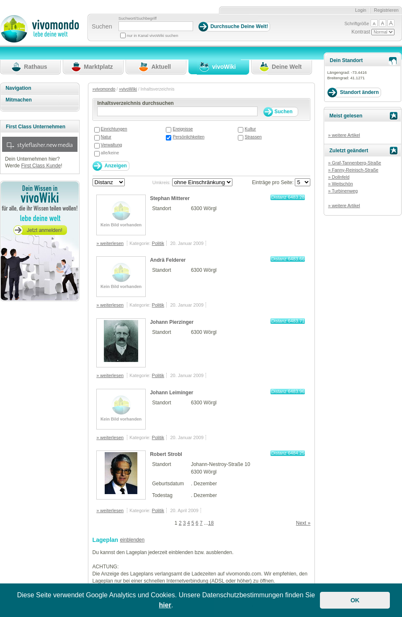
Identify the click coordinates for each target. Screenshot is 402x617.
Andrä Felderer (168, 260)
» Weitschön (340, 183)
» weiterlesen (110, 243)
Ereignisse (183, 129)
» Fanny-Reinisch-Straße (353, 169)
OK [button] (355, 600)
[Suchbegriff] (156, 26)
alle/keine (110, 153)
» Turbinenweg (343, 190)
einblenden (132, 540)
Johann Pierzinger (171, 322)
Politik (158, 243)
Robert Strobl (166, 454)
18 (211, 523)
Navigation (18, 88)
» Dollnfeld (338, 177)
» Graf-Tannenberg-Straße (354, 162)
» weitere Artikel (344, 135)
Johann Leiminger (171, 393)
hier (165, 605)
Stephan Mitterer (170, 198)
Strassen (253, 137)
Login (360, 10)
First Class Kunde (41, 166)
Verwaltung (111, 145)
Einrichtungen (114, 129)
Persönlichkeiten (188, 137)
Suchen (102, 26)
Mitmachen (18, 100)
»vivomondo (104, 89)
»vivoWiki (128, 89)
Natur (106, 137)
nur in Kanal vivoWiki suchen (152, 35)
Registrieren (386, 10)
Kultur (250, 129)
